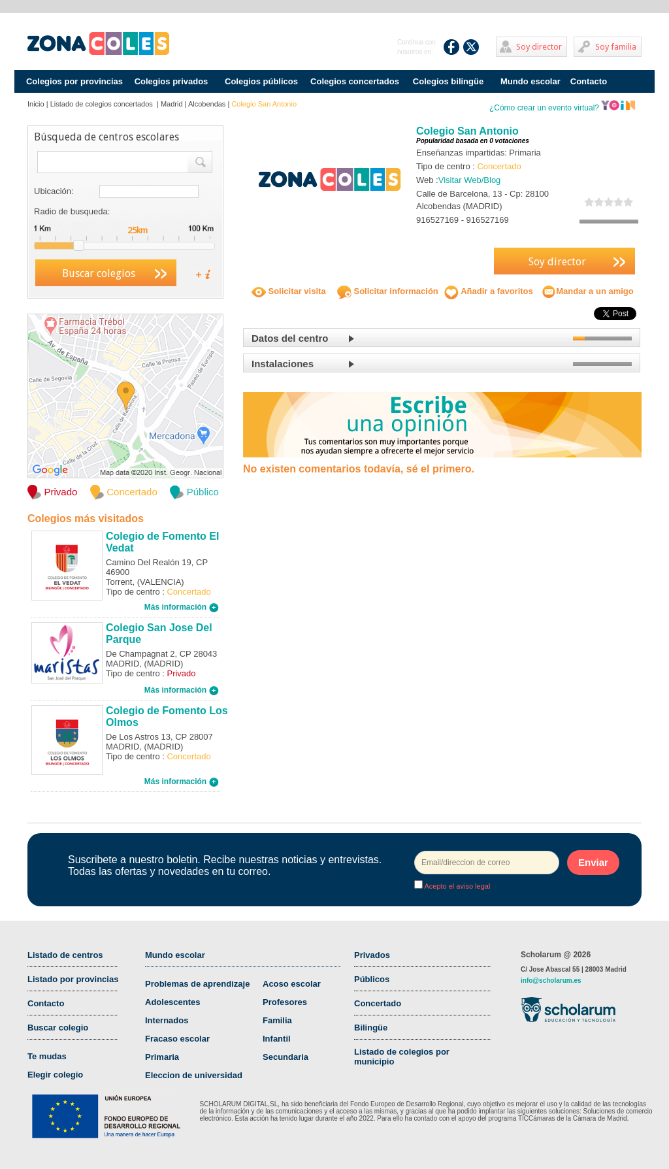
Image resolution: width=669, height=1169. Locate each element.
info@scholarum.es (551, 980)
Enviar (593, 862)
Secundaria (285, 1057)
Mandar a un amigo (587, 291)
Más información (181, 607)
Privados (372, 955)
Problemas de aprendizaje (197, 984)
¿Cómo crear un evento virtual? (562, 107)
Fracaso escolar (177, 1039)
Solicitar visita (289, 291)
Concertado (377, 1003)
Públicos (371, 979)
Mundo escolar (530, 81)
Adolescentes (173, 1002)
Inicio (35, 104)
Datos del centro (290, 338)
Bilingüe (370, 1027)
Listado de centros (65, 955)
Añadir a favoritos (488, 291)
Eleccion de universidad (193, 1075)
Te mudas (47, 1056)
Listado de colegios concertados (102, 104)
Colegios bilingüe (448, 81)
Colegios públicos (261, 81)
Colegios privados (171, 81)
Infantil (277, 1039)
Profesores (285, 1002)
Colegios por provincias (74, 81)
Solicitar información (387, 291)
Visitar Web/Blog (469, 180)
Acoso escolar (292, 984)
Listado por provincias (72, 979)
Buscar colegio (57, 1027)
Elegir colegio (55, 1074)
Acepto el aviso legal (456, 886)
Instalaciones (283, 363)
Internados (166, 1020)
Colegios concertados (354, 81)
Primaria (162, 1057)
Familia (277, 1020)
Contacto (588, 81)
